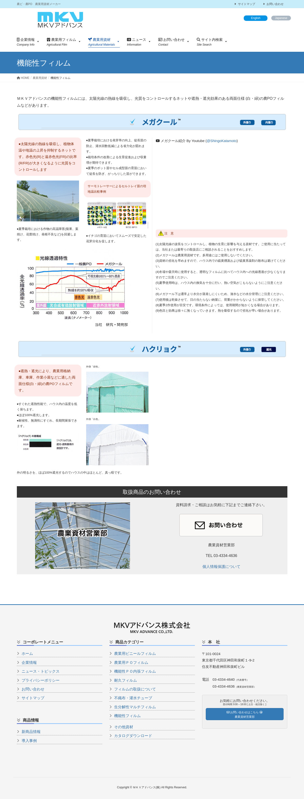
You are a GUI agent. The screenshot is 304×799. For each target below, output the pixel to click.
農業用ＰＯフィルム (131, 663)
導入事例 (29, 741)
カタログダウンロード (133, 736)
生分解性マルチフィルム (135, 707)
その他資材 (123, 727)
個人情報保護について (221, 567)
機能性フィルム (127, 716)
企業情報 (29, 663)
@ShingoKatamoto (222, 141)
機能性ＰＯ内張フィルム (135, 671)
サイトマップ (244, 4)
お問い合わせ (273, 4)
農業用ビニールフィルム (135, 654)
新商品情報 (31, 732)
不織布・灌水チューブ (133, 698)
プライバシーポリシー (41, 680)
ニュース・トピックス (41, 671)
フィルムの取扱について (135, 689)
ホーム (27, 654)
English (255, 18)
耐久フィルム (125, 680)
